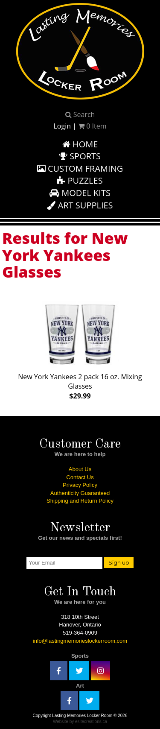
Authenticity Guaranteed (80, 493)
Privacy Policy (80, 485)
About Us (80, 469)
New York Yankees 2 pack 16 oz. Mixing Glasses (80, 349)
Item (92, 126)
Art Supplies (80, 205)
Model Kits (80, 193)
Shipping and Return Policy (80, 501)
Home (80, 144)
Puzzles (79, 180)
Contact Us (79, 477)
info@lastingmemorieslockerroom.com (80, 641)
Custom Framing (80, 168)
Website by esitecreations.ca (80, 721)
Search (80, 114)
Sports (80, 156)
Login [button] (62, 126)
